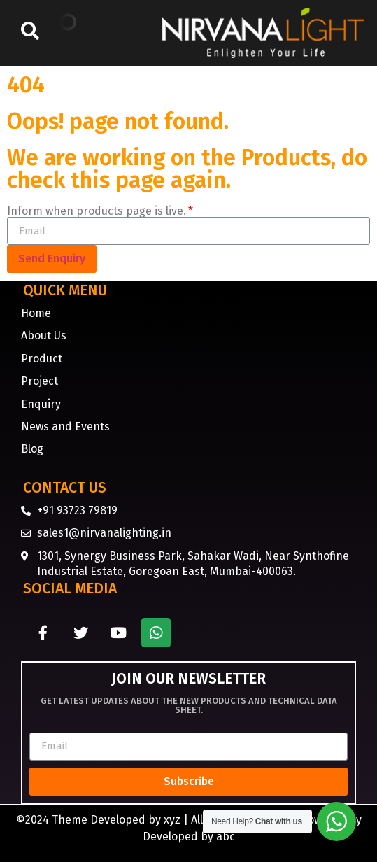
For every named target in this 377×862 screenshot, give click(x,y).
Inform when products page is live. (96, 211)
